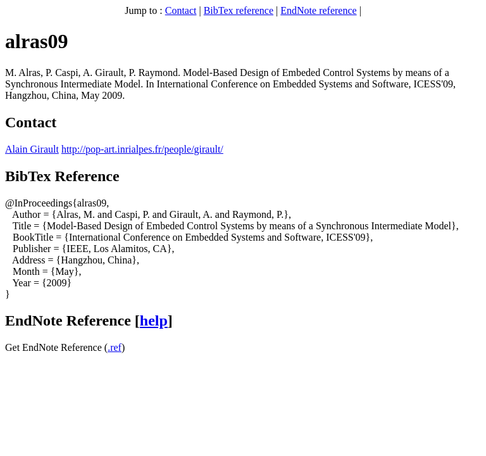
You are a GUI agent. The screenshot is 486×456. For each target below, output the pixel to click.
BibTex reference (238, 10)
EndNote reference (318, 10)
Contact (181, 10)
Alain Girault (32, 149)
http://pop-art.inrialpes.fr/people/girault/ (142, 149)
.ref (115, 347)
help (154, 320)
